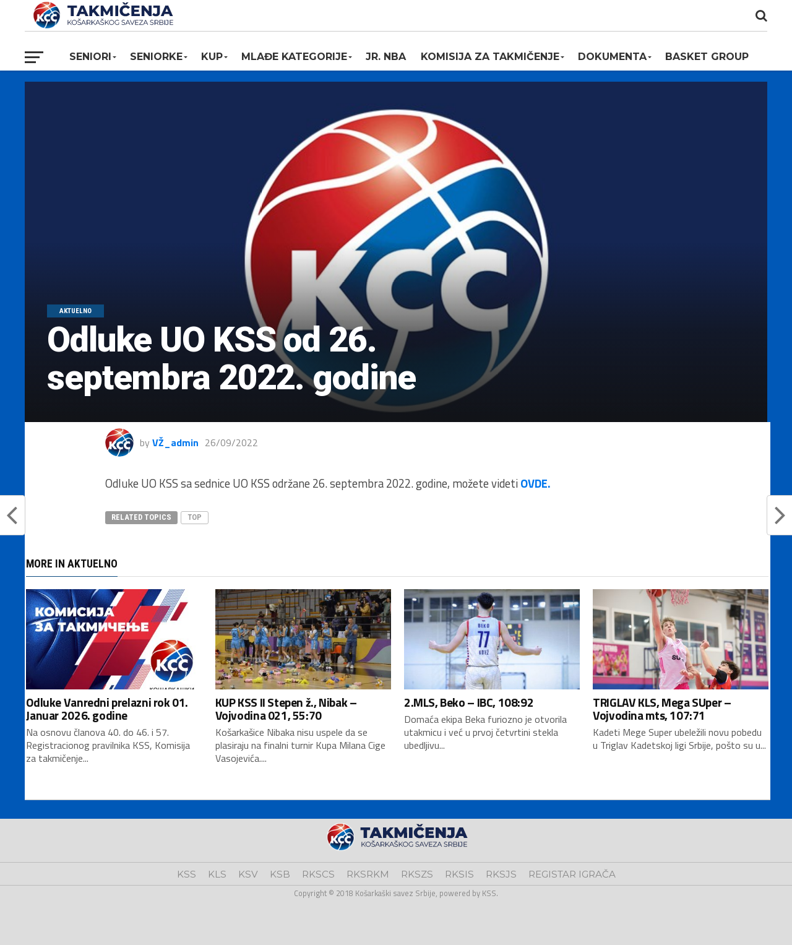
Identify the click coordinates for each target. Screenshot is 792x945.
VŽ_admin (175, 442)
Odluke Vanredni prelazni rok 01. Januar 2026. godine (107, 708)
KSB (280, 874)
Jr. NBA (386, 57)
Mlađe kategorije (294, 57)
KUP (212, 57)
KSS (186, 874)
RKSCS (318, 874)
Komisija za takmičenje (490, 57)
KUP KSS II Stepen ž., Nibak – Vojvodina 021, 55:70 (286, 708)
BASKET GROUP (707, 57)
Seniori (90, 57)
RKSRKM (367, 874)
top (194, 517)
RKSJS (501, 874)
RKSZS (417, 874)
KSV (248, 874)
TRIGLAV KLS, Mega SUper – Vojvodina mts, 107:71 (662, 708)
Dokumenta (612, 57)
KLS (217, 874)
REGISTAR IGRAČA (572, 874)
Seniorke (156, 57)
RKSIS (459, 874)
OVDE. (535, 483)
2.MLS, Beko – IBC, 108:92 (468, 702)
